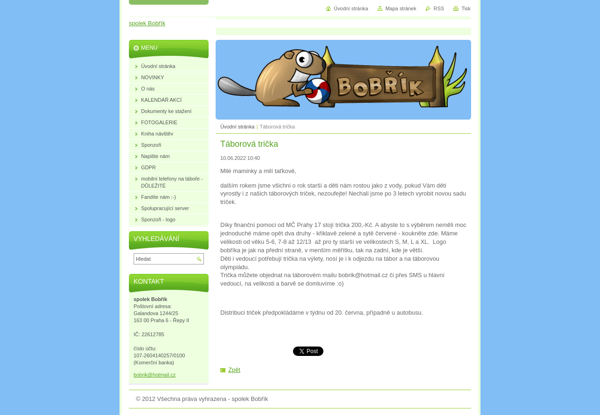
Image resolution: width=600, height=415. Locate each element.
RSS (439, 8)
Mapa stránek (400, 8)
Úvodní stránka (237, 126)
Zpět (234, 369)
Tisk (466, 8)
